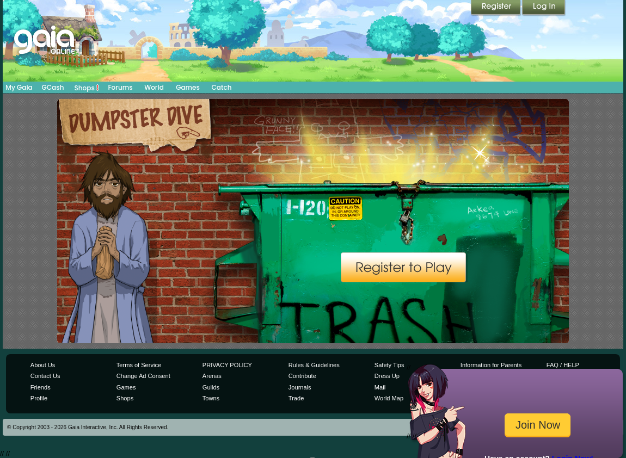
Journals (300, 387)
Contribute (302, 376)
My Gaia (18, 87)
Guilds (210, 387)
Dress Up (387, 376)
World (154, 87)
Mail (380, 387)
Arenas (212, 376)
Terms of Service (138, 365)
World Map (389, 398)
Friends (40, 387)
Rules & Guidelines (314, 365)
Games (188, 87)
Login (544, 8)
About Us (42, 365)
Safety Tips (389, 365)
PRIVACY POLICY (227, 365)
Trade (296, 398)
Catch (222, 87)
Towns (210, 398)
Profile (38, 398)
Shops (87, 87)
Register (496, 8)
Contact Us (45, 376)
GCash (53, 87)
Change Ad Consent (143, 376)
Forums (120, 87)
